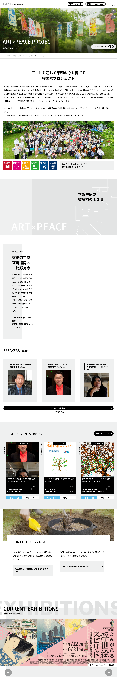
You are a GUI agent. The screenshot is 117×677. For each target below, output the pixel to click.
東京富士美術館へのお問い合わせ (76, 566)
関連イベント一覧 (102, 433)
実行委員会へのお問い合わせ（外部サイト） (31, 570)
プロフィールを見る (57, 408)
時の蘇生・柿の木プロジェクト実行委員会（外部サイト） (87, 165)
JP (114, 16)
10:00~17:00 (95, 4)
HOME (9, 56)
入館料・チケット (75, 4)
